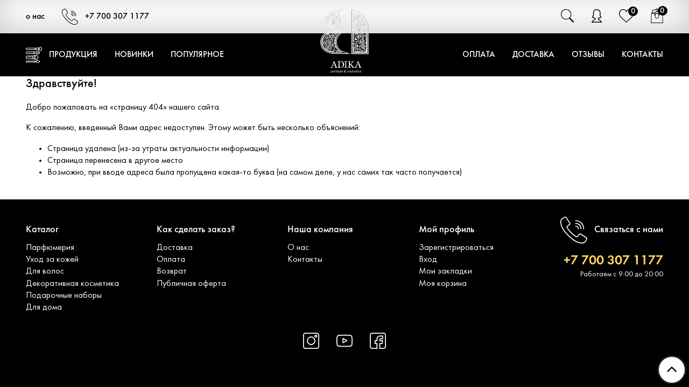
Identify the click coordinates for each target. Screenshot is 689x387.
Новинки (134, 55)
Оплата (478, 55)
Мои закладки (445, 271)
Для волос (45, 271)
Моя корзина (443, 284)
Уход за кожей (52, 259)
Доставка (533, 55)
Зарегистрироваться (456, 247)
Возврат (172, 271)
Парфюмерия (50, 247)
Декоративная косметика (72, 284)
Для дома (44, 307)
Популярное (197, 55)
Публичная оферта (191, 284)
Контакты (642, 55)
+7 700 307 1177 (105, 17)
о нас (35, 16)
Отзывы (588, 55)
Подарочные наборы (64, 295)
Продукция (61, 55)
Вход (428, 259)
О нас (298, 247)
